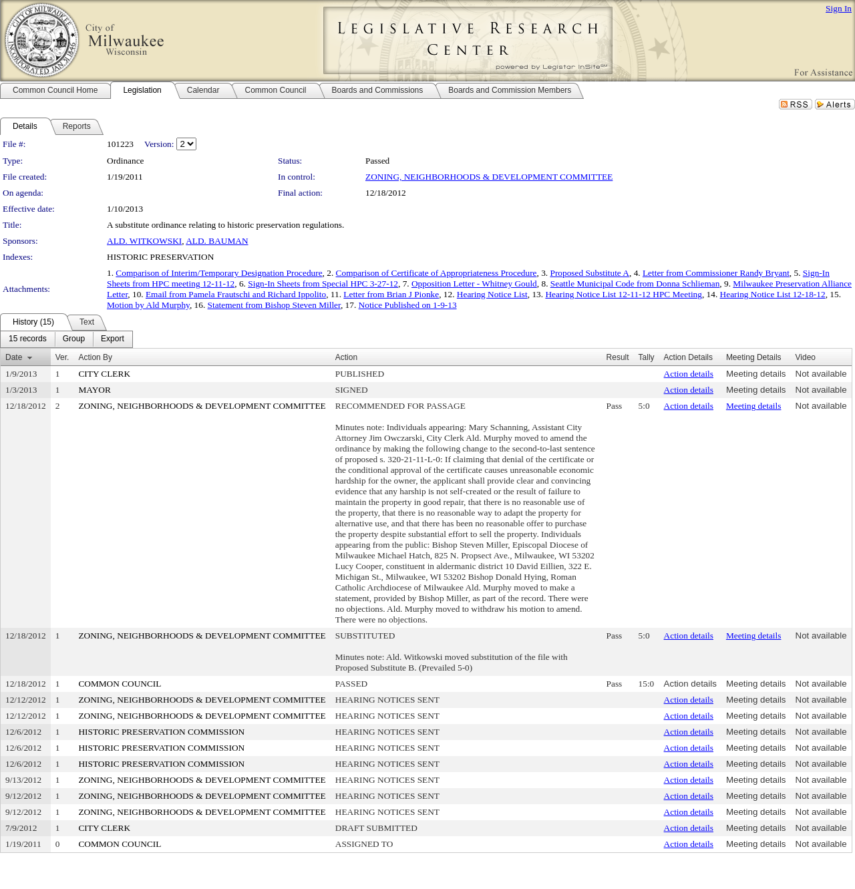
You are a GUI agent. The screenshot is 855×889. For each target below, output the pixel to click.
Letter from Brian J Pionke (391, 294)
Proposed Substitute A (589, 273)
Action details (688, 374)
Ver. (62, 357)
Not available (821, 374)
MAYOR (94, 390)
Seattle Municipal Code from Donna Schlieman (635, 284)
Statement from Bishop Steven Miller (274, 305)
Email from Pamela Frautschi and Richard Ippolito (236, 294)
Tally (647, 357)
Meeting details (756, 374)
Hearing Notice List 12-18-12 (773, 294)
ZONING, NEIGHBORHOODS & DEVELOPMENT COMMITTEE (489, 177)
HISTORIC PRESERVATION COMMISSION (161, 732)
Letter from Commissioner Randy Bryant (716, 273)
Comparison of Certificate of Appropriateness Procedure (436, 273)
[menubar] (66, 339)
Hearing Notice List (492, 294)
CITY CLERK (104, 374)
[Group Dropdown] (74, 339)
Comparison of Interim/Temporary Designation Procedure (219, 273)
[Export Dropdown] (112, 339)
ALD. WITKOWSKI (144, 241)
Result (618, 357)
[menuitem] (28, 339)
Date (13, 357)
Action (346, 357)
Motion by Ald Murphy (148, 305)
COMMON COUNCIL (119, 684)
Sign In (839, 8)
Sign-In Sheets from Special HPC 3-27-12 (323, 284)
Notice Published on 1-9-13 (408, 305)
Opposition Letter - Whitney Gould (474, 284)
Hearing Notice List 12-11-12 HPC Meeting (623, 294)
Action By (95, 357)
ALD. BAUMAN (217, 241)
